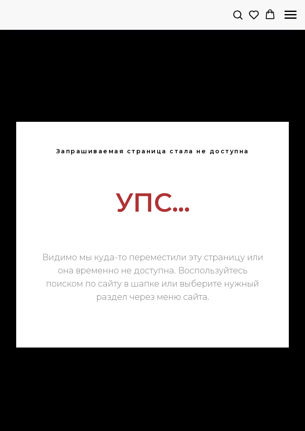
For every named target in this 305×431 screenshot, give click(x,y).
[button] (238, 14)
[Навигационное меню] (290, 15)
